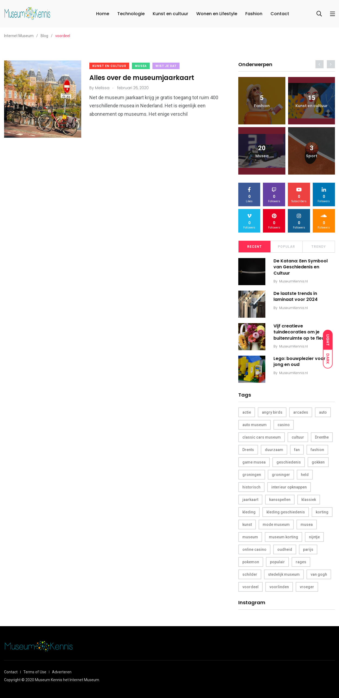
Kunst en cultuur (170, 14)
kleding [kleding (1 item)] (249, 512)
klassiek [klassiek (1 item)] (308, 499)
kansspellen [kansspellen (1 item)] (280, 499)
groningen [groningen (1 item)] (251, 474)
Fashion (253, 14)
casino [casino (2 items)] (284, 425)
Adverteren (61, 672)
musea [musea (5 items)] (307, 524)
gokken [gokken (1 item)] (318, 462)
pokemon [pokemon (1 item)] (250, 562)
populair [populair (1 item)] (277, 562)
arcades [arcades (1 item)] (300, 412)
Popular (286, 247)
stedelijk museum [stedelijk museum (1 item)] (284, 574)
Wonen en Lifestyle (216, 14)
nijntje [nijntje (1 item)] (314, 537)
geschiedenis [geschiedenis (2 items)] (288, 462)
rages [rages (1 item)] (301, 562)
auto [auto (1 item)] (323, 412)
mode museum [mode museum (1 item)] (276, 524)
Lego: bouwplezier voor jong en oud (299, 361)
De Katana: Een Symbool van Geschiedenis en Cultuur (300, 267)
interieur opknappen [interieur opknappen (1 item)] (289, 487)
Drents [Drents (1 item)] (248, 450)
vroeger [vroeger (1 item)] (307, 587)
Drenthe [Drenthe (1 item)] (322, 437)
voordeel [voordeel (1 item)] (250, 587)
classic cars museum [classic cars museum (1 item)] (261, 437)
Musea (141, 66)
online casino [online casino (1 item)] (254, 549)
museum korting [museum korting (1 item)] (283, 537)
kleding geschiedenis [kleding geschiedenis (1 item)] (285, 512)
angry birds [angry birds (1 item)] (272, 412)
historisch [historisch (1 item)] (251, 487)
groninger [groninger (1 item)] (281, 474)
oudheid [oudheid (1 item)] (284, 549)
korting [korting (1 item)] (322, 512)
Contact (279, 14)
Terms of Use (34, 672)
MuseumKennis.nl (293, 281)
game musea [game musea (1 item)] (254, 462)
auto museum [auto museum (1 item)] (254, 425)
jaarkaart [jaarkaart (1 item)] (250, 499)
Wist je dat (166, 66)
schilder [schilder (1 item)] (249, 574)
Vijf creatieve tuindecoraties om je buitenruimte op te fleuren (302, 332)
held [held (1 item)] (305, 474)
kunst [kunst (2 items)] (247, 524)
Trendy (318, 247)
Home (102, 14)
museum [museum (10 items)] (250, 537)
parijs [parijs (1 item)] (308, 549)
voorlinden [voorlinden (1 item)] (279, 587)
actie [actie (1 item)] (246, 412)
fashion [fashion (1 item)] (317, 450)
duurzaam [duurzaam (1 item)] (274, 450)
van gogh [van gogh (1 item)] (319, 574)
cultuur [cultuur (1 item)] (298, 437)
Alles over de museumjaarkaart (141, 77)
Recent (254, 247)
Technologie (131, 14)
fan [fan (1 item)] (297, 450)
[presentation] (319, 64)
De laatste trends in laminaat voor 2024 (295, 296)
